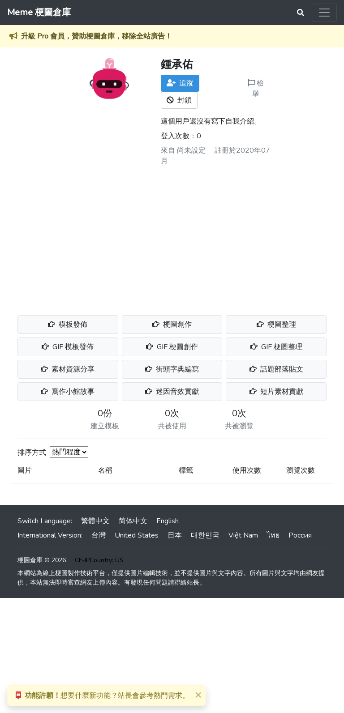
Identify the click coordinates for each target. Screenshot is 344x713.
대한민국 (205, 535)
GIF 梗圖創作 (172, 347)
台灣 (98, 535)
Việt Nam (243, 535)
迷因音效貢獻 (172, 392)
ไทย (273, 535)
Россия (300, 535)
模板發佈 (67, 324)
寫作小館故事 (68, 392)
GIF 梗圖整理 (276, 347)
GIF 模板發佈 (68, 347)
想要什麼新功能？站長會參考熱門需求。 (101, 695)
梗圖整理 (276, 324)
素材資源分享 (68, 369)
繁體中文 (95, 521)
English (167, 521)
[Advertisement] (172, 237)
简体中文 (133, 521)
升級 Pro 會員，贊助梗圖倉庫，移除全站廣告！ (96, 36)
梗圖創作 (172, 324)
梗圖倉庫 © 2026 (41, 560)
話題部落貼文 (276, 369)
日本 (175, 535)
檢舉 (256, 88)
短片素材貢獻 (276, 392)
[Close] (198, 695)
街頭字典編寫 (172, 369)
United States (137, 535)
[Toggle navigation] (324, 12)
